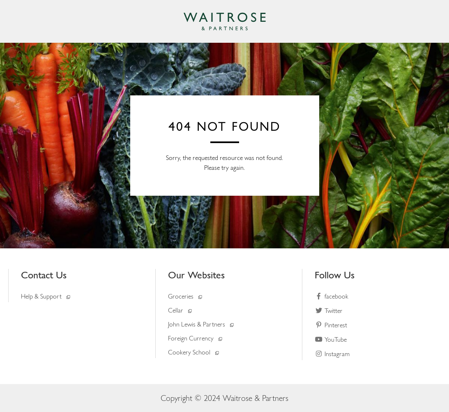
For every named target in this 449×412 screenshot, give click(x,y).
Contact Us (44, 275)
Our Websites (196, 275)
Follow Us (335, 275)
